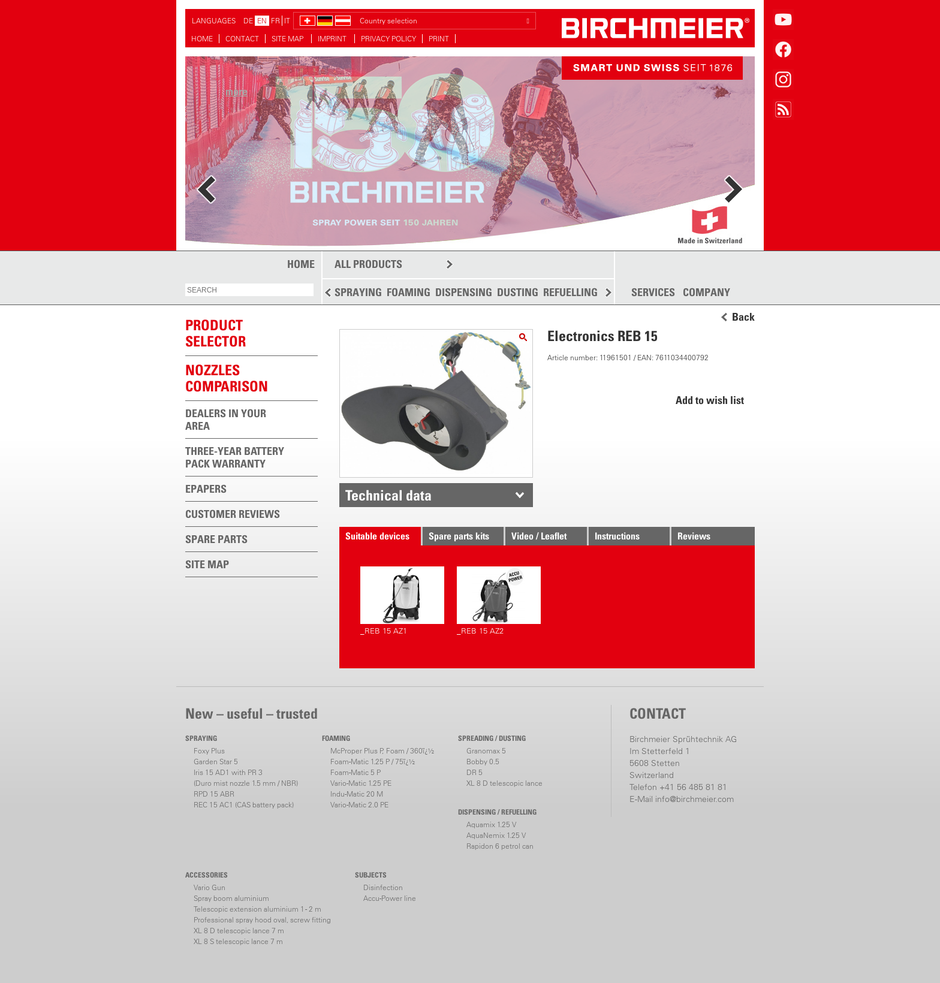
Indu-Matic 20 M (356, 793)
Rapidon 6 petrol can (500, 846)
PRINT (439, 38)
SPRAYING (358, 292)
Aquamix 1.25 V (491, 824)
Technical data (388, 495)
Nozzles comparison (226, 377)
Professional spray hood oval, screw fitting (262, 919)
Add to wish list (710, 400)
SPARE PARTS (216, 539)
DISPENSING (463, 292)
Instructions (617, 536)
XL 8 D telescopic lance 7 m (239, 930)
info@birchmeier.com (694, 799)
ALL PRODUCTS (368, 264)
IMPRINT (333, 38)
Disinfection (383, 887)
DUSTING (517, 292)
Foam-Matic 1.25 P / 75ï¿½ (372, 761)
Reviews (693, 536)
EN (262, 20)
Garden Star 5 (216, 761)
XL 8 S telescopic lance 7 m (238, 941)
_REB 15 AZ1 (402, 600)
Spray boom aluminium (231, 898)
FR (275, 20)
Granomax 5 (486, 750)
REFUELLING (570, 292)
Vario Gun (209, 887)
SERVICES (653, 292)
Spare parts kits (459, 536)
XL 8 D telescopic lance (504, 783)
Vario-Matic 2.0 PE (359, 804)
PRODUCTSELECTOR (215, 332)
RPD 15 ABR (214, 793)
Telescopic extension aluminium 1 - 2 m (257, 908)
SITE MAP (288, 38)
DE (248, 20)
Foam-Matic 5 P (355, 772)
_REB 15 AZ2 (499, 600)
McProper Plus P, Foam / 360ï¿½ (382, 750)
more (236, 91)
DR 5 (474, 772)
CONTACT (242, 38)
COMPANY (706, 292)
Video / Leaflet (539, 536)
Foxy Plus (209, 750)
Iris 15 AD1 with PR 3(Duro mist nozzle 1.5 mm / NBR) (246, 778)
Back (743, 317)
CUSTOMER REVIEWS (232, 514)
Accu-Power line (389, 898)
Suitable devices (377, 536)
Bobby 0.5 (482, 761)
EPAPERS (206, 489)
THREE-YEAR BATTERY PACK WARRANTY (234, 457)
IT (287, 20)
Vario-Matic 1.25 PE (360, 783)
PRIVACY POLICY (388, 38)
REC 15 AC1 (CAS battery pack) (244, 804)
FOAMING (408, 292)
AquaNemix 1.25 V (496, 835)
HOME (202, 38)
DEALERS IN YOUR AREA (225, 419)
